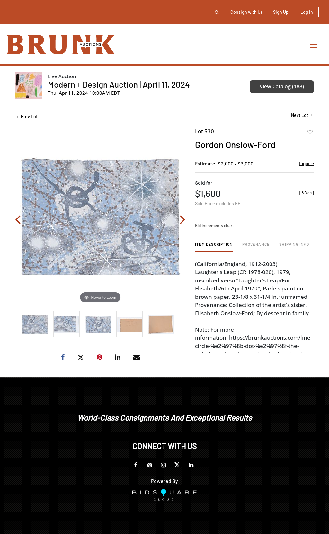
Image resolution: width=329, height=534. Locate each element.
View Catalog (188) (282, 86)
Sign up (281, 12)
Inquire (306, 163)
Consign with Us (246, 12)
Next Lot (301, 115)
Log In (306, 12)
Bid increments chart (214, 225)
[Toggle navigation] (314, 44)
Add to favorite (310, 132)
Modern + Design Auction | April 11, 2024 (119, 84)
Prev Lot (27, 116)
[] (306, 193)
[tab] (214, 246)
